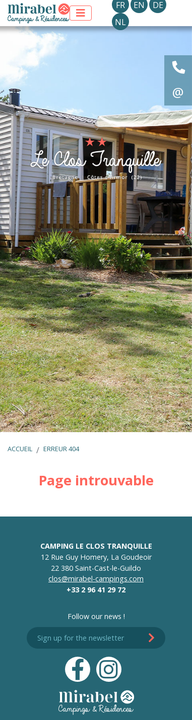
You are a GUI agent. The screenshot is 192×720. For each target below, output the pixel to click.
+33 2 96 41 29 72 (96, 589)
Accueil (20, 448)
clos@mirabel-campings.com (96, 578)
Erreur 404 (61, 448)
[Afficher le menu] (81, 13)
